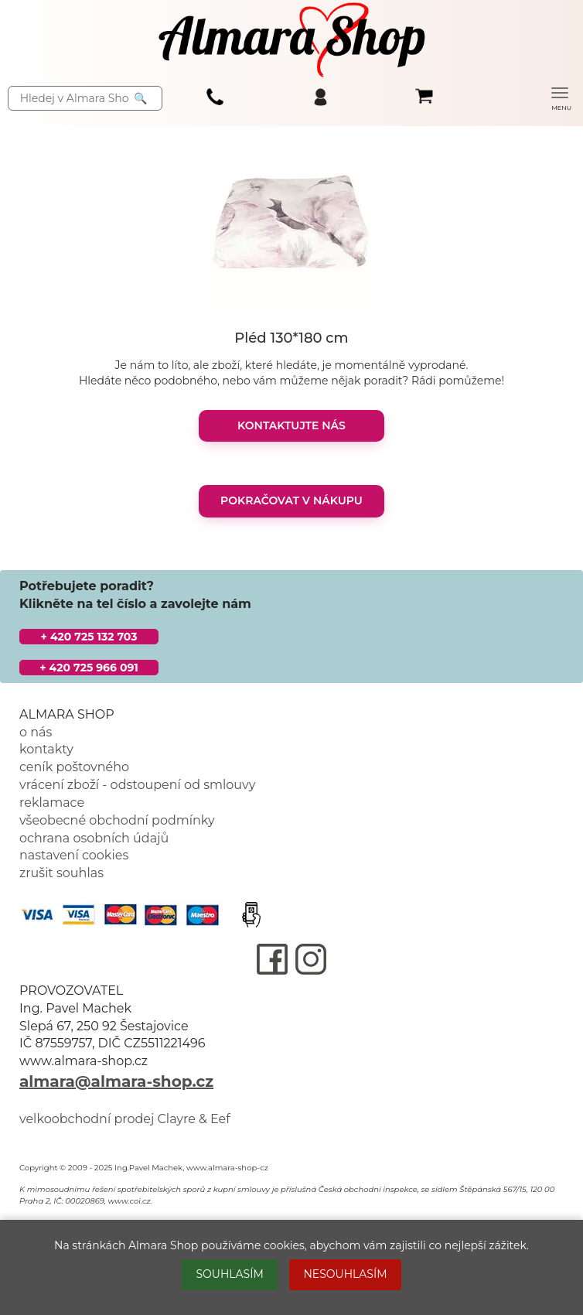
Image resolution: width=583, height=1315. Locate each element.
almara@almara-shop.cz (116, 1081)
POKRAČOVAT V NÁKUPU (291, 500)
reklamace (51, 802)
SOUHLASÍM (229, 1274)
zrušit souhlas (61, 873)
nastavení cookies (73, 855)
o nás (35, 732)
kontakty (46, 749)
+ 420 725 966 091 (88, 668)
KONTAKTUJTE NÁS (291, 425)
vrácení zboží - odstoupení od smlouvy (137, 784)
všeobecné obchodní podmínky (117, 820)
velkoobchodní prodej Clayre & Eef (124, 1119)
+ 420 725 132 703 (89, 637)
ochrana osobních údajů (94, 838)
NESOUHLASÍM (345, 1274)
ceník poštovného (74, 767)
